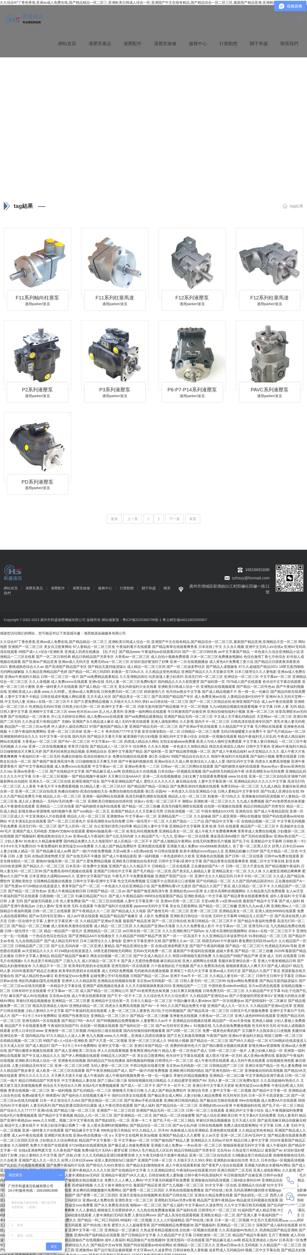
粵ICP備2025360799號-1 (142, 617)
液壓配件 (133, 42)
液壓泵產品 (100, 42)
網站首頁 (67, 42)
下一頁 (174, 516)
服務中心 (198, 42)
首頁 (114, 516)
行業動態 (228, 42)
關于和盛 (259, 42)
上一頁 (132, 516)
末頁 (192, 516)
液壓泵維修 (165, 42)
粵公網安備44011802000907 (184, 617)
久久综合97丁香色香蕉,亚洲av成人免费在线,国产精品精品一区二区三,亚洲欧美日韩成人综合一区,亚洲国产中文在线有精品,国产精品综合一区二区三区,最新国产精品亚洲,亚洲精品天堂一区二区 (149, 2)
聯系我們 (289, 42)
